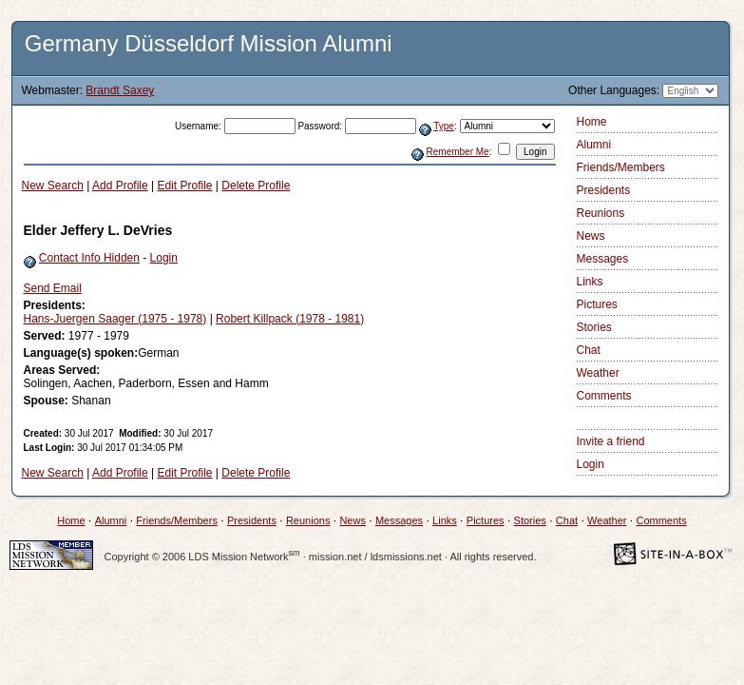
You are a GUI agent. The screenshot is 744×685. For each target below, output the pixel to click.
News (591, 236)
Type (443, 126)
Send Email (53, 288)
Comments (604, 395)
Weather (598, 373)
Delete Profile (255, 185)
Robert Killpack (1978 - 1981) (290, 318)
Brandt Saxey (120, 90)
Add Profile (120, 185)
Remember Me (458, 152)
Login (164, 257)
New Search (53, 185)
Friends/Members (621, 167)
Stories (594, 327)
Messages (603, 258)
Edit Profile (185, 185)
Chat (589, 350)
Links (590, 281)
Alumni (594, 144)
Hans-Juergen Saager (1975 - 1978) (115, 318)
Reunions (601, 213)
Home (592, 121)
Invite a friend (611, 441)
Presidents (604, 190)
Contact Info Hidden (89, 257)
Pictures (597, 304)
